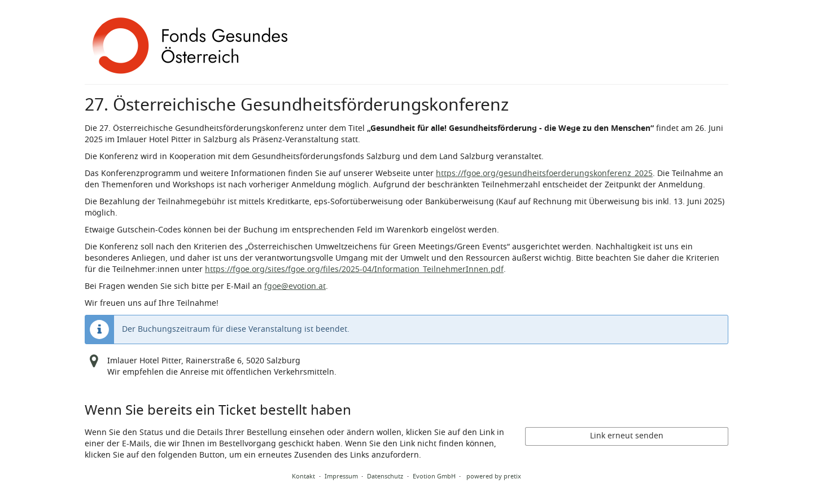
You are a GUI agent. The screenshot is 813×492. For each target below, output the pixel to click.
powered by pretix (493, 476)
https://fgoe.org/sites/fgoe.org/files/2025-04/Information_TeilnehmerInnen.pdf (354, 269)
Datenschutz (385, 476)
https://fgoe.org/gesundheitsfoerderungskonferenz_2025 (544, 173)
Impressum (341, 476)
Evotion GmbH (434, 476)
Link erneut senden (626, 436)
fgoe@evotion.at (295, 286)
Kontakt (303, 476)
